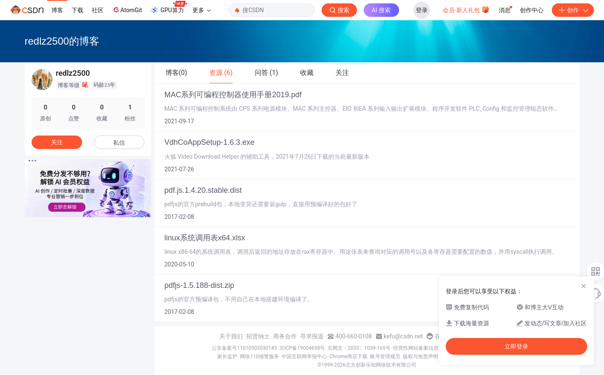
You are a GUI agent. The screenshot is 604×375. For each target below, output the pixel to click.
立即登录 (516, 346)
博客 (57, 10)
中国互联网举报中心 (304, 356)
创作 (573, 10)
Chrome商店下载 (348, 356)
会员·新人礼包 (466, 9)
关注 (57, 142)
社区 (98, 10)
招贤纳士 (258, 336)
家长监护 (227, 356)
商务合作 (285, 336)
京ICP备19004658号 (302, 348)
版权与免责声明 (420, 356)
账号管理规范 (385, 356)
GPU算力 (168, 7)
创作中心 (531, 10)
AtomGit (127, 10)
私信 (119, 142)
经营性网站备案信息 (416, 348)
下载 (77, 10)
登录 (422, 10)
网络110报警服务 (259, 356)
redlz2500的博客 (62, 41)
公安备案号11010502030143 (244, 348)
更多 (201, 10)
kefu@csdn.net (403, 336)
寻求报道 (312, 336)
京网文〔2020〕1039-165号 (359, 348)
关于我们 (231, 336)
